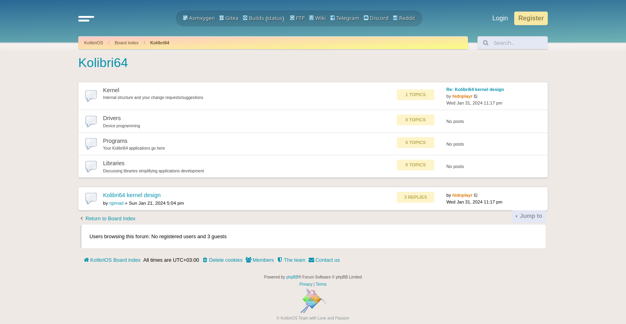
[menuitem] (222, 260)
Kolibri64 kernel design (131, 195)
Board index (127, 42)
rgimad (116, 202)
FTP (297, 18)
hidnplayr (462, 96)
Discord (376, 18)
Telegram (344, 18)
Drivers (112, 118)
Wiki (317, 18)
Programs (115, 141)
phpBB (292, 277)
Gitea (228, 18)
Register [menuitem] (531, 18)
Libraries (114, 163)
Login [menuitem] (500, 18)
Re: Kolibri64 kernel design (475, 89)
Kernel (111, 90)
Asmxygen (199, 18)
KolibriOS (93, 42)
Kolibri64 (159, 42)
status (274, 18)
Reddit (404, 18)
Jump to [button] (530, 216)
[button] (86, 18)
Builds (253, 18)
